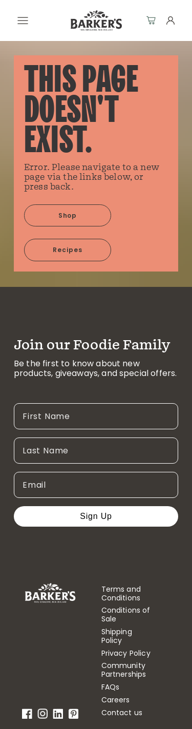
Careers (115, 700)
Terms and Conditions (121, 593)
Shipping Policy (116, 636)
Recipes (67, 249)
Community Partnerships (123, 670)
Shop (67, 215)
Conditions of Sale (126, 614)
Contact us (122, 713)
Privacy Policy (126, 653)
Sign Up (96, 516)
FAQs (110, 687)
